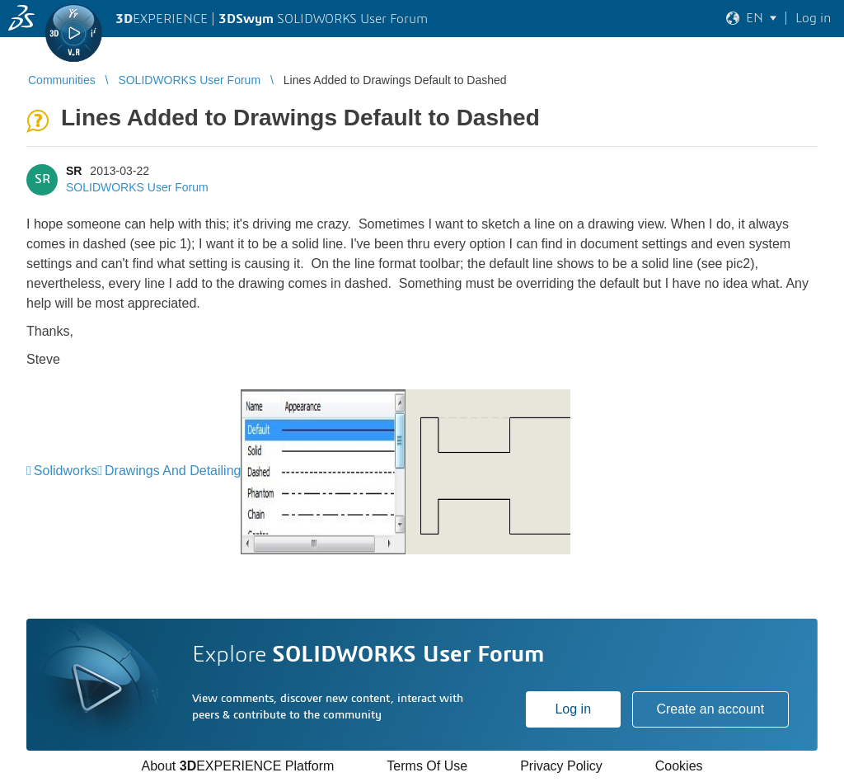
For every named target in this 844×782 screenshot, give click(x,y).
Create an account (710, 709)
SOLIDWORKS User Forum (137, 187)
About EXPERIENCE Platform (237, 766)
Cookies (679, 766)
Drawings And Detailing (173, 471)
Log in (573, 709)
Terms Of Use (427, 766)
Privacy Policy (561, 766)
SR (74, 170)
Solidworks (65, 471)
